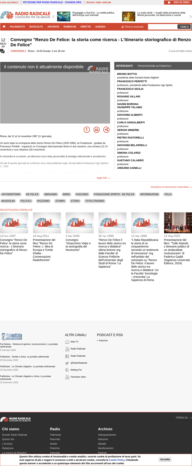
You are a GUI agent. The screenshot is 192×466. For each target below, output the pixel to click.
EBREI (66, 194)
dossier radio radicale (98, 2)
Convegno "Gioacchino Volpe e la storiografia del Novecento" (78, 244)
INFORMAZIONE (149, 194)
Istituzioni (103, 439)
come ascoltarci (9, 2)
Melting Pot (76, 370)
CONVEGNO (18, 51)
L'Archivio (7, 443)
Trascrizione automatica (154, 66)
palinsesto (17, 26)
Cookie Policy (116, 460)
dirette (86, 26)
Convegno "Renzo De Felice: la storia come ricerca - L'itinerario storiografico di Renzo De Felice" (13, 246)
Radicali (102, 452)
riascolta (36, 26)
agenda (100, 26)
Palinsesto (55, 434)
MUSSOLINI (8, 201)
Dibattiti (102, 443)
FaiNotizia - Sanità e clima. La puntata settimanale (24, 356)
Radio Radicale (78, 348)
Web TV (75, 341)
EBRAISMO (50, 194)
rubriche (70, 26)
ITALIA (168, 194)
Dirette (53, 443)
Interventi (124, 65)
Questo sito (8, 439)
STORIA (75, 201)
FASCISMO (82, 194)
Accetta (165, 459)
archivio (53, 26)
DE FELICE (32, 194)
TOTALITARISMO (94, 201)
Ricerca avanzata (134, 26)
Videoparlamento (107, 434)
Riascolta (55, 439)
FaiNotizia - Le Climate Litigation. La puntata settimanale (27, 366)
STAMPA (60, 201)
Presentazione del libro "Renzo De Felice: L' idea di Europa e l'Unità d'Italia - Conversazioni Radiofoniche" (44, 250)
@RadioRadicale (79, 363)
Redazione (8, 448)
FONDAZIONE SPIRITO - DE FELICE (114, 194)
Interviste (55, 452)
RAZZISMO (43, 201)
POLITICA (26, 201)
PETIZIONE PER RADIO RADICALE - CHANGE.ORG (52, 2)
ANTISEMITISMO (11, 194)
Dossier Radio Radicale (14, 434)
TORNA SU (182, 417)
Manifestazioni (105, 448)
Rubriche (103, 340)
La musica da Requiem (14, 452)
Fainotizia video (78, 377)
